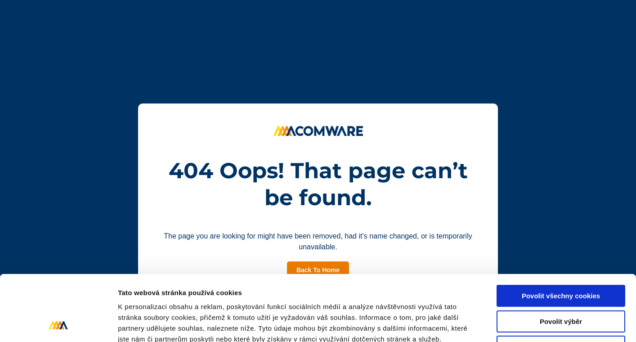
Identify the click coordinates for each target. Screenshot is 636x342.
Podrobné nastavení (482, 324)
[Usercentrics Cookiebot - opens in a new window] (58, 324)
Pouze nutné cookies (560, 285)
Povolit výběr (561, 260)
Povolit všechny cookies (561, 234)
